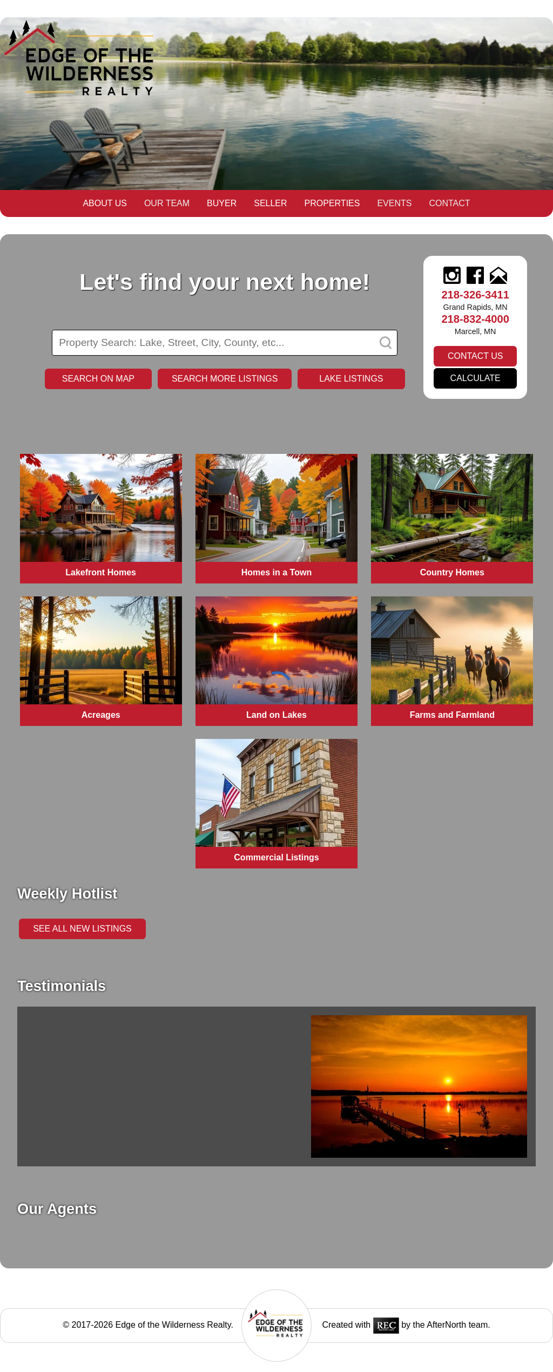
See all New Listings (82, 928)
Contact (449, 203)
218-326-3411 (475, 295)
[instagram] (452, 276)
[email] (498, 276)
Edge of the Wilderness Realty (173, 1324)
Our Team (167, 203)
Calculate (475, 378)
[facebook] (475, 276)
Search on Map (98, 378)
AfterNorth (446, 1324)
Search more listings (225, 378)
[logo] (276, 1351)
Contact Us (475, 356)
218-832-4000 (475, 319)
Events (394, 203)
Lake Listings (351, 378)
